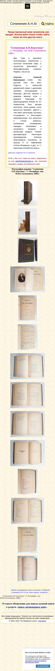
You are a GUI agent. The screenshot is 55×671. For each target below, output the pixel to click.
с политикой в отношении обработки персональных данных (37, 661)
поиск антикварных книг (32, 607)
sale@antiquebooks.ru (24, 161)
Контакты (42, 621)
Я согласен (43, 666)
